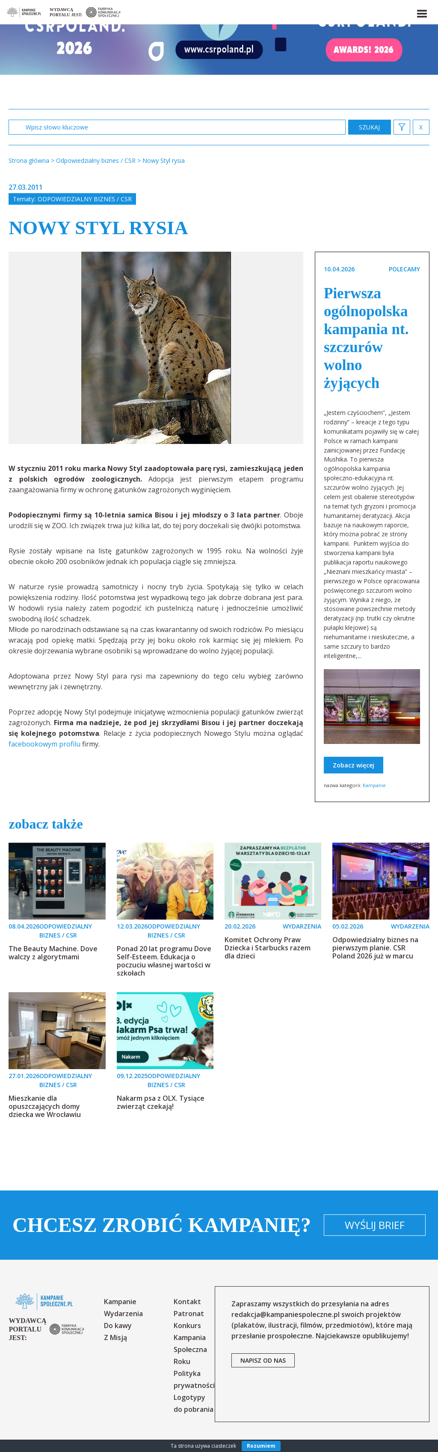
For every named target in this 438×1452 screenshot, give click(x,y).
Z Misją (115, 1337)
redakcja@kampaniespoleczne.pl (285, 1314)
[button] (421, 12)
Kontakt (187, 1301)
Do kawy (118, 1325)
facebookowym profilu (45, 744)
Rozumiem (261, 1445)
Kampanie (374, 785)
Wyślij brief (375, 1225)
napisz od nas (263, 1360)
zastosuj (369, 127)
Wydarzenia (123, 1313)
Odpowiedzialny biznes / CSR (85, 199)
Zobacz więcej (353, 765)
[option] (156, 348)
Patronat (189, 1313)
